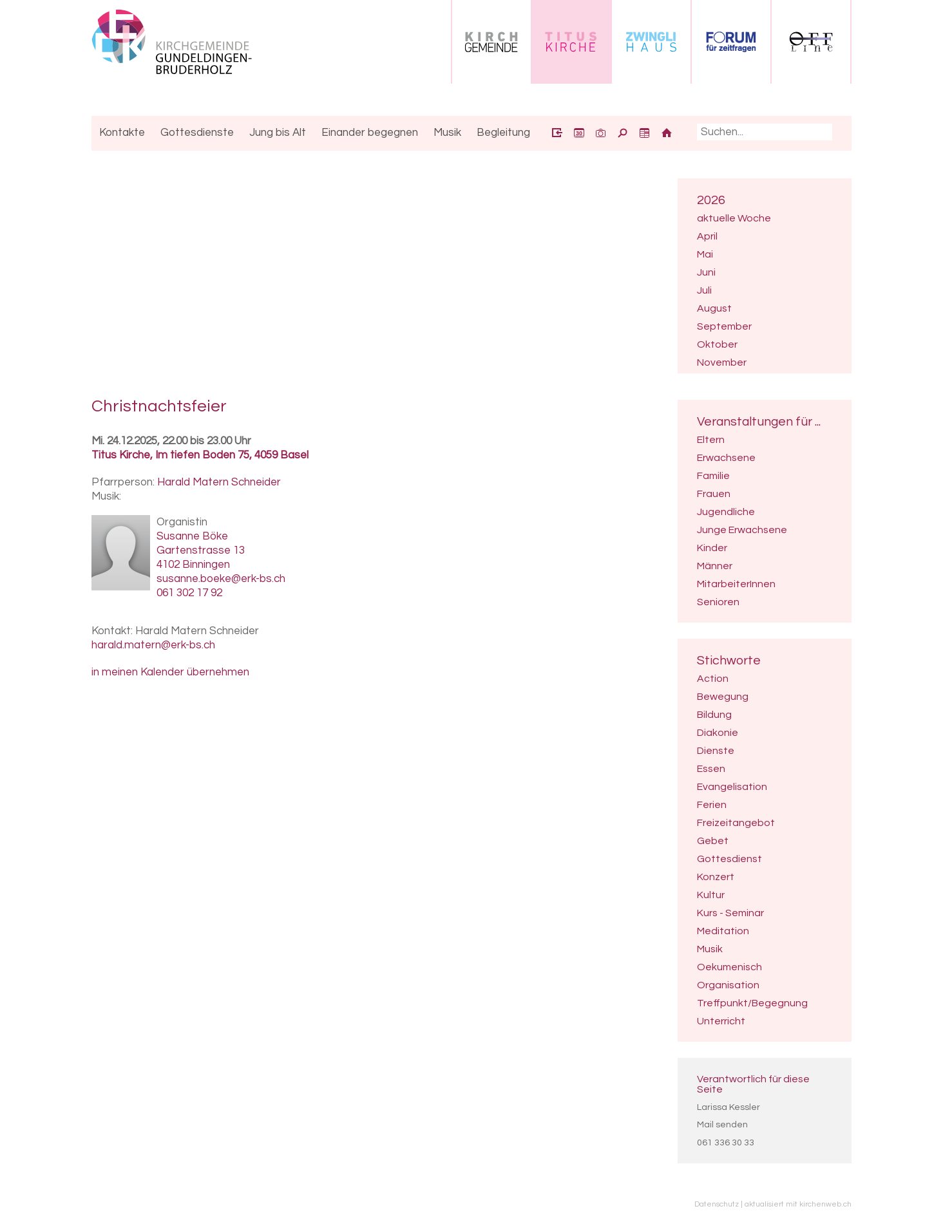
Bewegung (722, 696)
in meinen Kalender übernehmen (170, 672)
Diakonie (717, 733)
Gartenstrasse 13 (201, 550)
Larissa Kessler (728, 1107)
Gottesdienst (729, 859)
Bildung (714, 714)
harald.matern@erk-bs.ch (153, 645)
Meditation (723, 931)
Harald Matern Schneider (219, 482)
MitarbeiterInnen (736, 584)
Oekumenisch (729, 967)
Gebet (713, 841)
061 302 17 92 (189, 593)
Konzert (715, 877)
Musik (710, 949)
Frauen (713, 494)
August (714, 308)
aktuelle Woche (734, 218)
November (722, 362)
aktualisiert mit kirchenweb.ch (798, 1204)
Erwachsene (726, 458)
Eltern (711, 440)
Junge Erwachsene (742, 530)
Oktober (717, 344)
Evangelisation (732, 787)
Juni (706, 272)
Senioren (718, 602)
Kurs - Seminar (730, 913)
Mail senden (722, 1124)
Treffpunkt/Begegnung (752, 1003)
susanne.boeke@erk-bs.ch (221, 579)
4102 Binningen (193, 564)
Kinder (712, 548)
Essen (711, 769)
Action (713, 678)
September (724, 326)
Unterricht (721, 1021)
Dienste (715, 751)
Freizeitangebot (736, 823)
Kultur (711, 895)
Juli (704, 290)
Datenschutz (716, 1204)
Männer (714, 566)
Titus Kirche (200, 455)
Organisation (728, 985)
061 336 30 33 (725, 1142)
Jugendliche (726, 512)
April (707, 236)
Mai (705, 254)
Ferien (712, 805)
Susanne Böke (192, 536)
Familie (713, 476)
